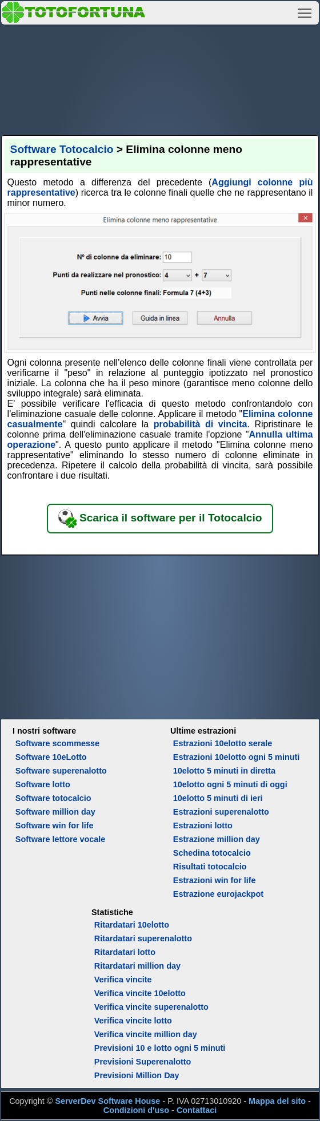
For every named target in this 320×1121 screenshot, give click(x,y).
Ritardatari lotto (124, 952)
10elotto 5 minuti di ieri (218, 798)
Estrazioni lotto (203, 825)
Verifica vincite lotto (133, 1020)
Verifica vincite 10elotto (140, 993)
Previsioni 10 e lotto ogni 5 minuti (159, 1048)
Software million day (55, 811)
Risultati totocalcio (210, 866)
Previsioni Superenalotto (142, 1061)
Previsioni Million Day (136, 1075)
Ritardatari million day (137, 965)
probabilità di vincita (200, 424)
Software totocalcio (53, 798)
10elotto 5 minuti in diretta (224, 770)
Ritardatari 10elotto (131, 924)
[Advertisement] (160, 78)
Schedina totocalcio (212, 852)
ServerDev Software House (107, 1101)
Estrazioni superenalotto (221, 811)
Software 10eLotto (51, 757)
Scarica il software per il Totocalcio (160, 518)
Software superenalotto (61, 770)
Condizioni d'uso (136, 1110)
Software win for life (54, 825)
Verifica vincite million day (145, 1034)
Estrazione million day (216, 839)
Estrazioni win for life (214, 880)
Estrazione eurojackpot (218, 894)
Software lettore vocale (60, 839)
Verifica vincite (123, 979)
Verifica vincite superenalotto (151, 1006)
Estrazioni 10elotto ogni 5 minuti (236, 757)
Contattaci (197, 1110)
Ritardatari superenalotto (143, 938)
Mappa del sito (277, 1101)
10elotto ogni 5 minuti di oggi (230, 784)
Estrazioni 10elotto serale (223, 743)
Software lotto (42, 784)
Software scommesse (57, 743)
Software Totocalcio (62, 149)
